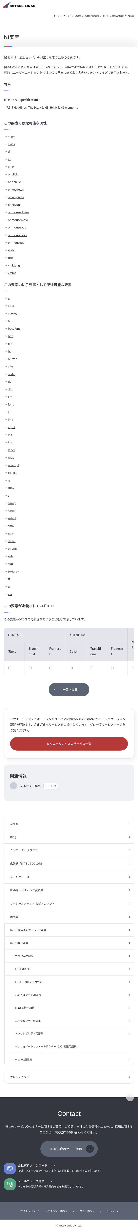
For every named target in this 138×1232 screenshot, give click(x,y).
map (11, 457)
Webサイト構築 (39, 786)
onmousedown (18, 212)
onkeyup (14, 204)
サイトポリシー (89, 1211)
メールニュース (19, 877)
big (10, 343)
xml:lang (14, 265)
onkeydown (16, 189)
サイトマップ (28, 1211)
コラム (14, 823)
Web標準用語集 (24, 956)
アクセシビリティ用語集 (29, 1033)
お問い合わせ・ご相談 (66, 1148)
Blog (13, 837)
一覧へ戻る (70, 689)
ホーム (57, 15)
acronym (14, 313)
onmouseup (16, 242)
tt (9, 579)
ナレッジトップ (20, 1077)
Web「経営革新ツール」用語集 (28, 930)
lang (11, 166)
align (11, 136)
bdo (10, 336)
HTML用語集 (22, 969)
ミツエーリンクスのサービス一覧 (69, 743)
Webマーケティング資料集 (26, 890)
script (12, 510)
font (11, 404)
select (12, 518)
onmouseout (17, 227)
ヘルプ (110, 1211)
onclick (13, 174)
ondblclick (15, 182)
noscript (13, 465)
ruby (11, 488)
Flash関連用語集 (24, 1007)
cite (10, 366)
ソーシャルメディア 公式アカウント (32, 904)
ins (10, 435)
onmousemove (18, 220)
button (12, 359)
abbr (11, 305)
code (11, 374)
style (11, 250)
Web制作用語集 (92, 15)
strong (12, 548)
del (10, 381)
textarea (13, 571)
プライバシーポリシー (58, 1211)
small (11, 526)
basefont (14, 328)
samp (12, 503)
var (10, 594)
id (9, 159)
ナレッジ (67, 15)
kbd (10, 442)
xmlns (12, 273)
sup (10, 563)
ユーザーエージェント (27, 72)
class (11, 144)
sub (10, 556)
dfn (10, 389)
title (10, 258)
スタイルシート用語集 (28, 994)
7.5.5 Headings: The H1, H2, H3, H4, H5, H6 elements (42, 107)
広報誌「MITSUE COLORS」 (27, 863)
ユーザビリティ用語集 (28, 1020)
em (10, 397)
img (10, 419)
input (11, 427)
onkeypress (16, 197)
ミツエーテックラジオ (24, 850)
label (11, 450)
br (9, 351)
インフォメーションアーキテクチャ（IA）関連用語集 (45, 1046)
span (11, 533)
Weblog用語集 (23, 1059)
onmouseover (17, 235)
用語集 (78, 15)
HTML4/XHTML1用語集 (113, 15)
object (12, 472)
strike (12, 541)
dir (10, 151)
